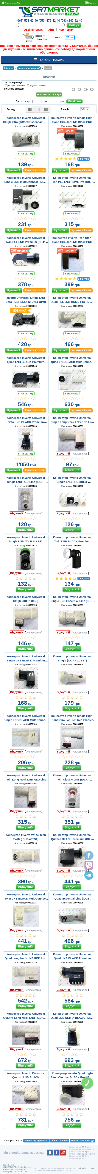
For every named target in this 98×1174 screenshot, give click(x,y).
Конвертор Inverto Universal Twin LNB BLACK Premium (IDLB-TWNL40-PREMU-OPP (72, 541)
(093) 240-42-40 (71, 20)
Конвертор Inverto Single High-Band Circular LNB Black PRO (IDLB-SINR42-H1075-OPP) (72, 122)
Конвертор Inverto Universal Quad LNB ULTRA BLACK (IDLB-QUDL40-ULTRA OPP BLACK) (72, 1017)
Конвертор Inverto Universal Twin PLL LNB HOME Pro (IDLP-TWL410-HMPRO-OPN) (72, 182)
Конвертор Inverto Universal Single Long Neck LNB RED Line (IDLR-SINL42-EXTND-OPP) (72, 422)
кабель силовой (59, 1140)
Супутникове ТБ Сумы (80, 1156)
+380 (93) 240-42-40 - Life (15, 1171)
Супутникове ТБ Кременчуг (82, 1154)
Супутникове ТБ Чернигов (81, 1149)
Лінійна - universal (15, 85)
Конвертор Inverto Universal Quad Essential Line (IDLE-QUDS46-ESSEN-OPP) (72, 898)
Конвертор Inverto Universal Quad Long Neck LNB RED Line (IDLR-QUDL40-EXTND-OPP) (26, 958)
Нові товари (66, 29)
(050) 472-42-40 (49, 20)
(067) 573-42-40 (27, 20)
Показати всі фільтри (49, 94)
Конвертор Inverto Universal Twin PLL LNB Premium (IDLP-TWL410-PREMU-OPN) (25, 242)
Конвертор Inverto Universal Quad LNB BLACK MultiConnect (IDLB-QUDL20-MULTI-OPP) (72, 362)
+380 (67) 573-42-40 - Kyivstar (17, 1167)
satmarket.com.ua (86, 1168)
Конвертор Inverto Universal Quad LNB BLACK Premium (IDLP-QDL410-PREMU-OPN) (26, 362)
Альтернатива (80, 453)
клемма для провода (82, 1140)
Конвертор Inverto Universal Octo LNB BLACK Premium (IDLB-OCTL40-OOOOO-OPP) (25, 422)
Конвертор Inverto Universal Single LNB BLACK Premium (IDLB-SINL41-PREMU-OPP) (26, 660)
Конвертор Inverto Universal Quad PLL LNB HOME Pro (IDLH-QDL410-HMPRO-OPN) (72, 301)
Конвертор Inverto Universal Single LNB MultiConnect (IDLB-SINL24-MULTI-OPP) (25, 182)
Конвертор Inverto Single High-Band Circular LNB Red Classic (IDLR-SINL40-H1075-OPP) (72, 720)
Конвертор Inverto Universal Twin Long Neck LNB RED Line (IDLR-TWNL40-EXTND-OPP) (25, 779)
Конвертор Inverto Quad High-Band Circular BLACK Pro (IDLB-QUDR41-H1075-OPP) (72, 1077)
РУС (59, 37)
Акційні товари (33, 29)
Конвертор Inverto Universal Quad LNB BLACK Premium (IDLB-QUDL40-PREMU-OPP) (72, 958)
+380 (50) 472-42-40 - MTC (15, 1169)
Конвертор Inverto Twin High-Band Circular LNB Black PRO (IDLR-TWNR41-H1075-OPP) (72, 242)
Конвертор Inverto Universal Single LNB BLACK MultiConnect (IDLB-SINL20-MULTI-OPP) (26, 720)
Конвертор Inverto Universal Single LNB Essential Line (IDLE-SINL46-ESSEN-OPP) (72, 601)
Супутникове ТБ (77, 1158)
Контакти (91, 2)
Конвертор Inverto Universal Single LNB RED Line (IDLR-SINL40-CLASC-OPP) (26, 482)
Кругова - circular (37, 85)
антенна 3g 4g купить (36, 1140)
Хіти (51, 29)
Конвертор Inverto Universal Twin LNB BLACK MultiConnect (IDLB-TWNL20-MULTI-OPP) (26, 898)
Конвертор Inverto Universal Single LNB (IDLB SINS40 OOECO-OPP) (26, 541)
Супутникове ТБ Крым (79, 1151)
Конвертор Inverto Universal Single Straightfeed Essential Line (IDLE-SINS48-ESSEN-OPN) (25, 122)
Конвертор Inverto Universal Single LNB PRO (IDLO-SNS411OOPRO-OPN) (72, 482)
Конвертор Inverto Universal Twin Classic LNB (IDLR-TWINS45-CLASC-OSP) (72, 779)
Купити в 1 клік (34, 170)
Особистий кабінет (11, 2)
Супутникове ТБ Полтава (81, 1147)
